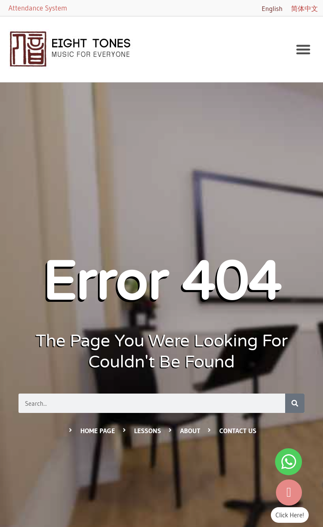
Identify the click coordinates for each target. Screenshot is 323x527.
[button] (303, 49)
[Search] (294, 403)
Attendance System (37, 7)
